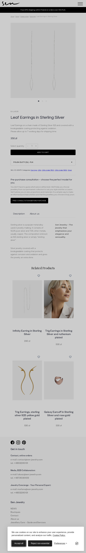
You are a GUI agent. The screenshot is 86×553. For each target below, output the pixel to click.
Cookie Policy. (59, 535)
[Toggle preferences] (60, 543)
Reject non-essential (40, 543)
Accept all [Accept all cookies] (18, 543)
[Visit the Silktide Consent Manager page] (77, 543)
